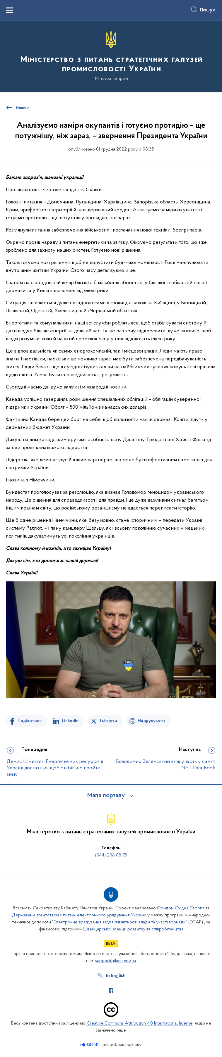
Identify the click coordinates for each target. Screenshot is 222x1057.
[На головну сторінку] (111, 56)
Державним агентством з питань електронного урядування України (79, 915)
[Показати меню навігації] (9, 10)
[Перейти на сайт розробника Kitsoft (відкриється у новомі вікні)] (90, 1044)
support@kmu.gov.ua (115, 960)
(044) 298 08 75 (111, 855)
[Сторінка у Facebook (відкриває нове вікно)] (111, 990)
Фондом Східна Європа (180, 908)
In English (116, 975)
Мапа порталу (106, 795)
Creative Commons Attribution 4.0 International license (140, 1023)
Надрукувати (151, 721)
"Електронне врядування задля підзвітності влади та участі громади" (119, 922)
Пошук (207, 10)
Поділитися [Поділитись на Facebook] (30, 721)
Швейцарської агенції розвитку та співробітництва (133, 929)
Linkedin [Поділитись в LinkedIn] (70, 721)
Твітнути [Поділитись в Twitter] (108, 721)
